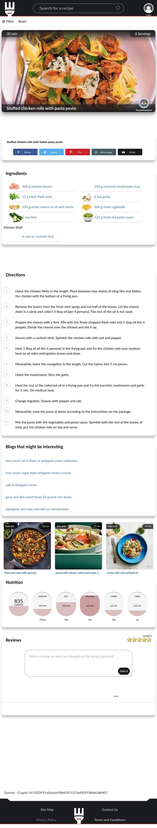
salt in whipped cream (21, 485)
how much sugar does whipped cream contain (38, 473)
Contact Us (110, 809)
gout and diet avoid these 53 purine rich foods (39, 497)
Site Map (47, 809)
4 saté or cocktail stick (38, 236)
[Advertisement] (78, 125)
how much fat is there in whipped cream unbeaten (41, 461)
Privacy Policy (46, 820)
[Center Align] (120, 6)
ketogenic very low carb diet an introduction (37, 509)
